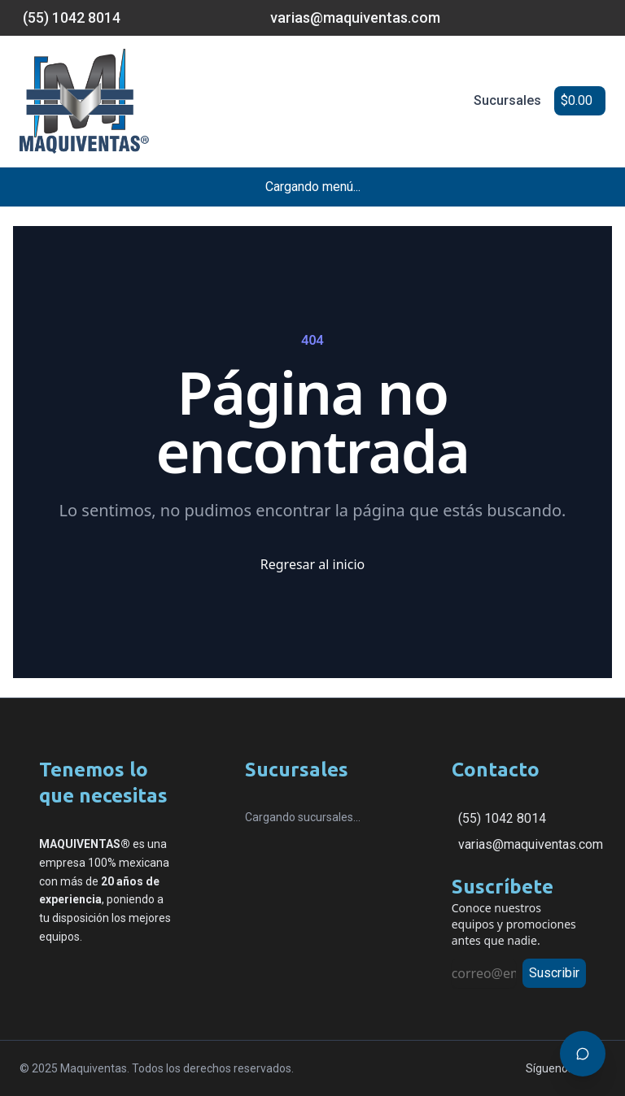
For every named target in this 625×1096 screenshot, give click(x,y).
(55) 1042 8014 (502, 818)
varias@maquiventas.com (530, 844)
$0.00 (576, 100)
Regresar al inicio (312, 564)
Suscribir (554, 973)
